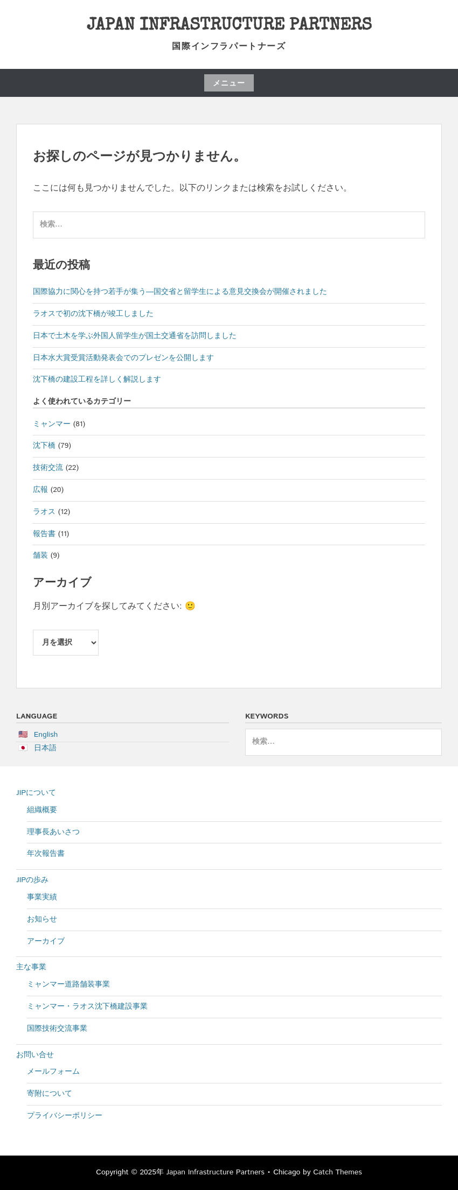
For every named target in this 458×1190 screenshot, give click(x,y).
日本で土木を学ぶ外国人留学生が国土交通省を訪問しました (135, 335)
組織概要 (42, 810)
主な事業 (31, 967)
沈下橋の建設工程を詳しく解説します (97, 379)
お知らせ (42, 919)
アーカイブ (46, 941)
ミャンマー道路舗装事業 (68, 984)
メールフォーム (53, 1071)
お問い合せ (35, 1055)
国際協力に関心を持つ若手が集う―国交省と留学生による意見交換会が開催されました (180, 291)
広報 (40, 489)
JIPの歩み (32, 880)
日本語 (45, 748)
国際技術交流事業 (57, 1028)
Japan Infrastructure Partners (229, 26)
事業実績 (42, 897)
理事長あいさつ (53, 832)
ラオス (44, 511)
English (46, 734)
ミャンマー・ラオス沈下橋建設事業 (87, 1006)
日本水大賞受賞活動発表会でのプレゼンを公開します (123, 358)
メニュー (229, 83)
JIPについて (36, 792)
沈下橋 (44, 445)
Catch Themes (337, 1172)
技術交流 (48, 467)
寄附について (49, 1093)
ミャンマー (52, 424)
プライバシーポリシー (64, 1115)
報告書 (44, 534)
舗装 (40, 555)
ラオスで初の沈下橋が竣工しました (93, 313)
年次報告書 (46, 853)
